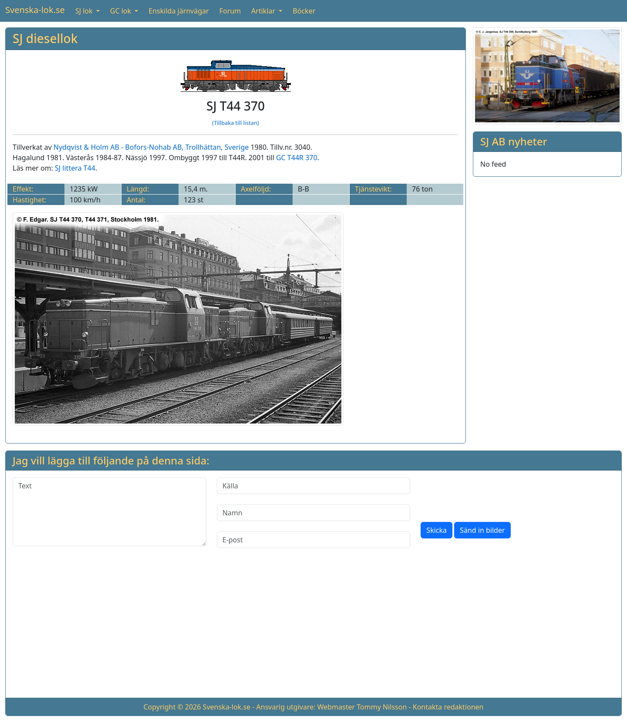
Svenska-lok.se (35, 10)
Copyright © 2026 (172, 707)
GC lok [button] (121, 11)
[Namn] (314, 512)
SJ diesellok (45, 38)
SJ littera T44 (75, 168)
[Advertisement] (313, 630)
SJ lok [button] (84, 11)
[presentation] (487, 494)
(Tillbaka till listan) (235, 123)
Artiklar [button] (264, 11)
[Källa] (314, 486)
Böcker (304, 11)
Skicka (436, 530)
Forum (230, 11)
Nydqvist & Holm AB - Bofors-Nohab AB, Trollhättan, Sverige (151, 147)
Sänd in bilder (482, 530)
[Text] (109, 512)
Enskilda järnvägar (178, 11)
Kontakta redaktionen (448, 707)
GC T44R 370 (296, 157)
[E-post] (314, 539)
